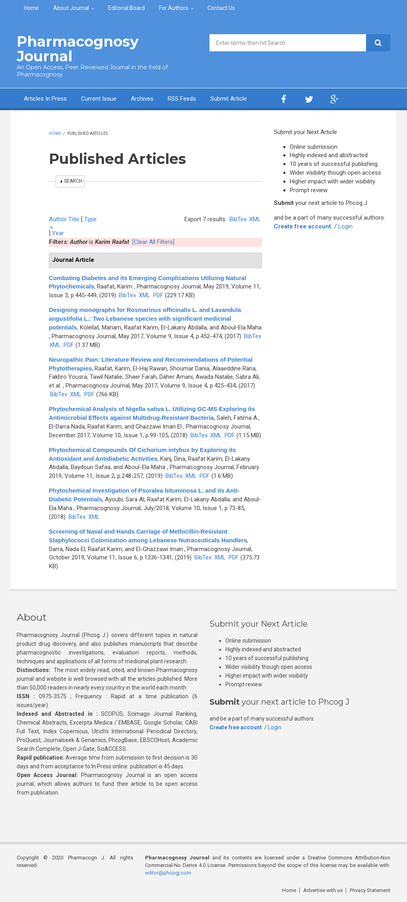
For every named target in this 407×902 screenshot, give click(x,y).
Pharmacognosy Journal (78, 49)
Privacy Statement (370, 890)
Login (345, 226)
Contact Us (221, 8)
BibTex (237, 219)
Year (58, 233)
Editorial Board (126, 8)
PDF (158, 295)
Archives (142, 98)
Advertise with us (323, 890)
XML (255, 219)
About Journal (71, 8)
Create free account (302, 226)
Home (31, 8)
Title (73, 219)
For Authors (173, 8)
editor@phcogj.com (168, 873)
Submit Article (228, 98)
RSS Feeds (182, 98)
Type (90, 219)
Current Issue (98, 98)
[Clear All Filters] (153, 241)
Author (58, 219)
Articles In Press (45, 98)
